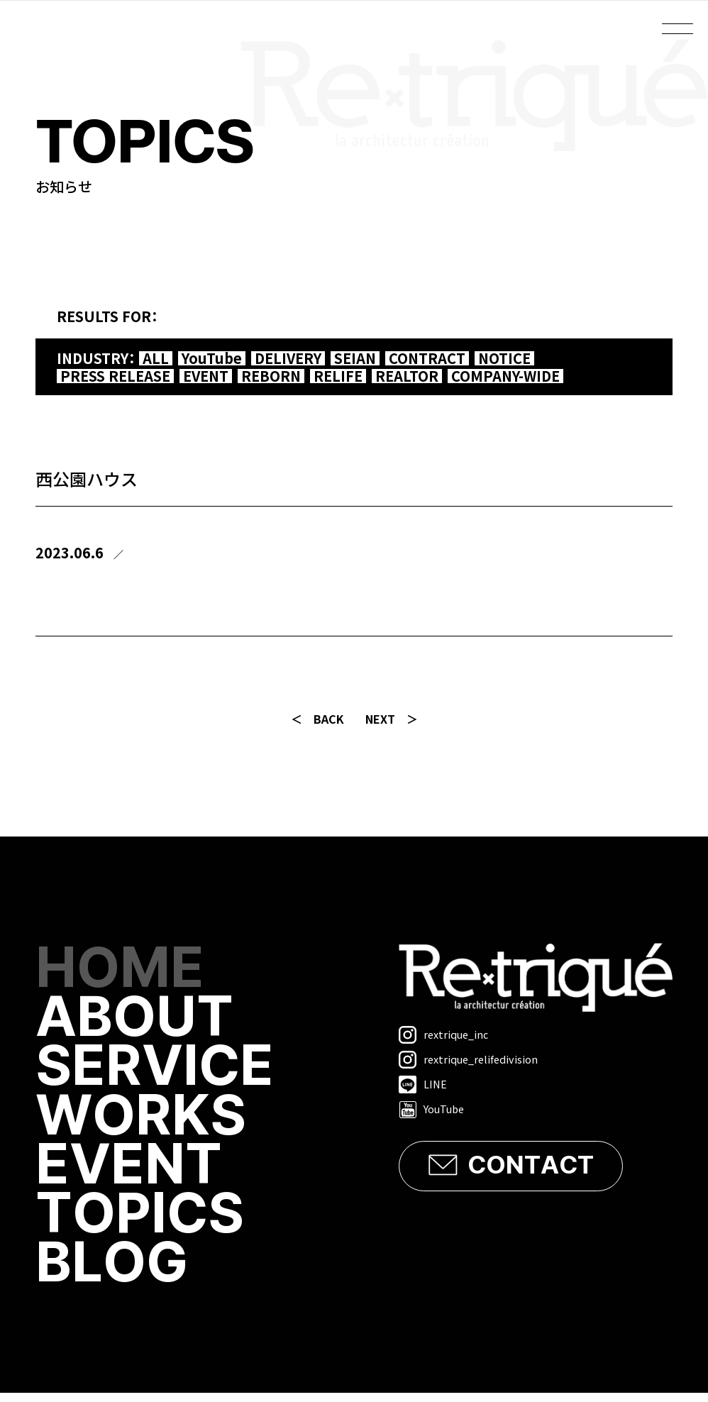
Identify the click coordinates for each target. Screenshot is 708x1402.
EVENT (205, 376)
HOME (121, 970)
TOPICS (142, 1222)
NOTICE (504, 358)
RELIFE (338, 376)
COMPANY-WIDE (505, 376)
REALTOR (406, 376)
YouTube (212, 358)
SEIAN (355, 358)
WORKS (143, 1121)
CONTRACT (427, 358)
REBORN (271, 376)
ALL (156, 358)
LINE (423, 1084)
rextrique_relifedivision (468, 1060)
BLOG (113, 1272)
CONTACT (531, 1165)
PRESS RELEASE (115, 376)
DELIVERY (288, 358)
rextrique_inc (443, 1035)
